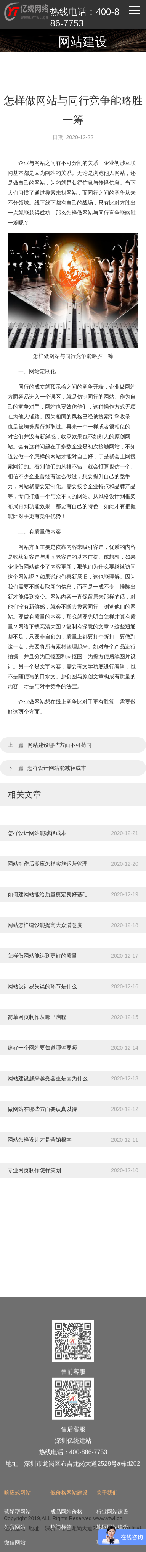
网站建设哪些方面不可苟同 (59, 745)
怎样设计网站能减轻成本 (56, 768)
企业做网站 (122, 387)
